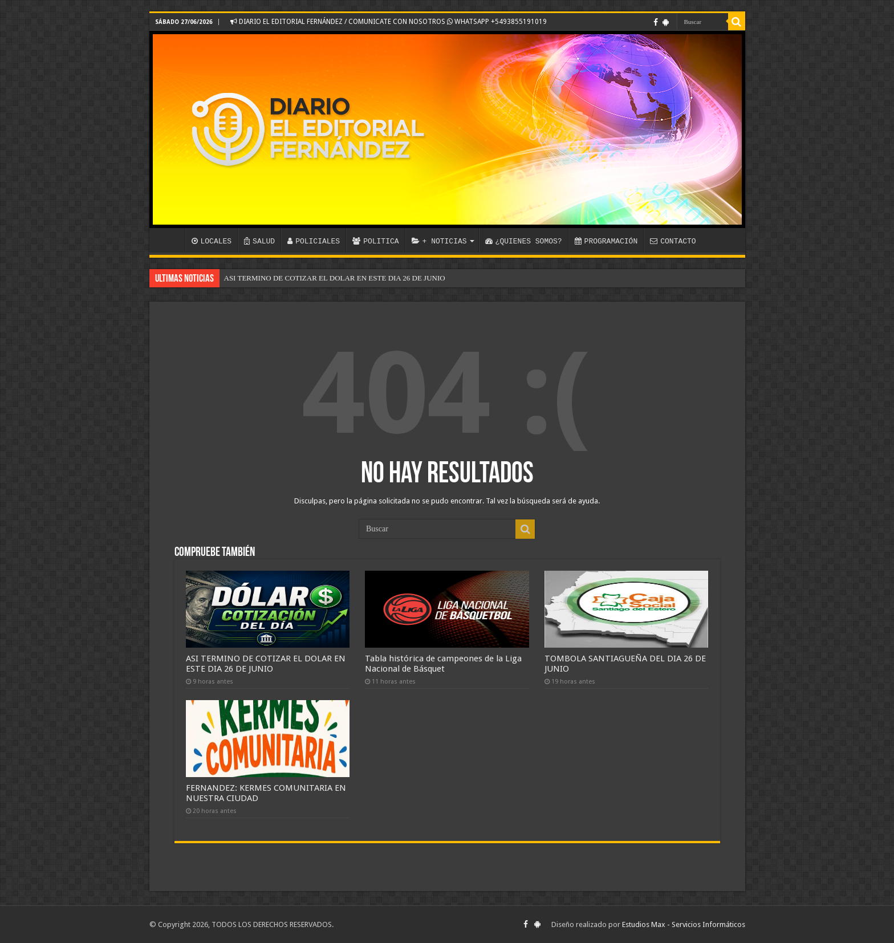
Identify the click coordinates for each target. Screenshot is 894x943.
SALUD (259, 241)
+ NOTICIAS (439, 241)
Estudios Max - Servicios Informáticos (683, 924)
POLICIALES (313, 241)
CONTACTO (673, 241)
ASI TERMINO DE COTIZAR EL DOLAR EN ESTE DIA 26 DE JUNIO (334, 278)
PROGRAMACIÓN (606, 241)
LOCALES (212, 241)
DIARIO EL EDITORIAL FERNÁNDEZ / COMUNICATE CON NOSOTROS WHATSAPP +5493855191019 (388, 22)
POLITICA (375, 241)
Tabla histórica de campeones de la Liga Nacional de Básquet (443, 663)
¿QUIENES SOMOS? (523, 241)
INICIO (170, 240)
